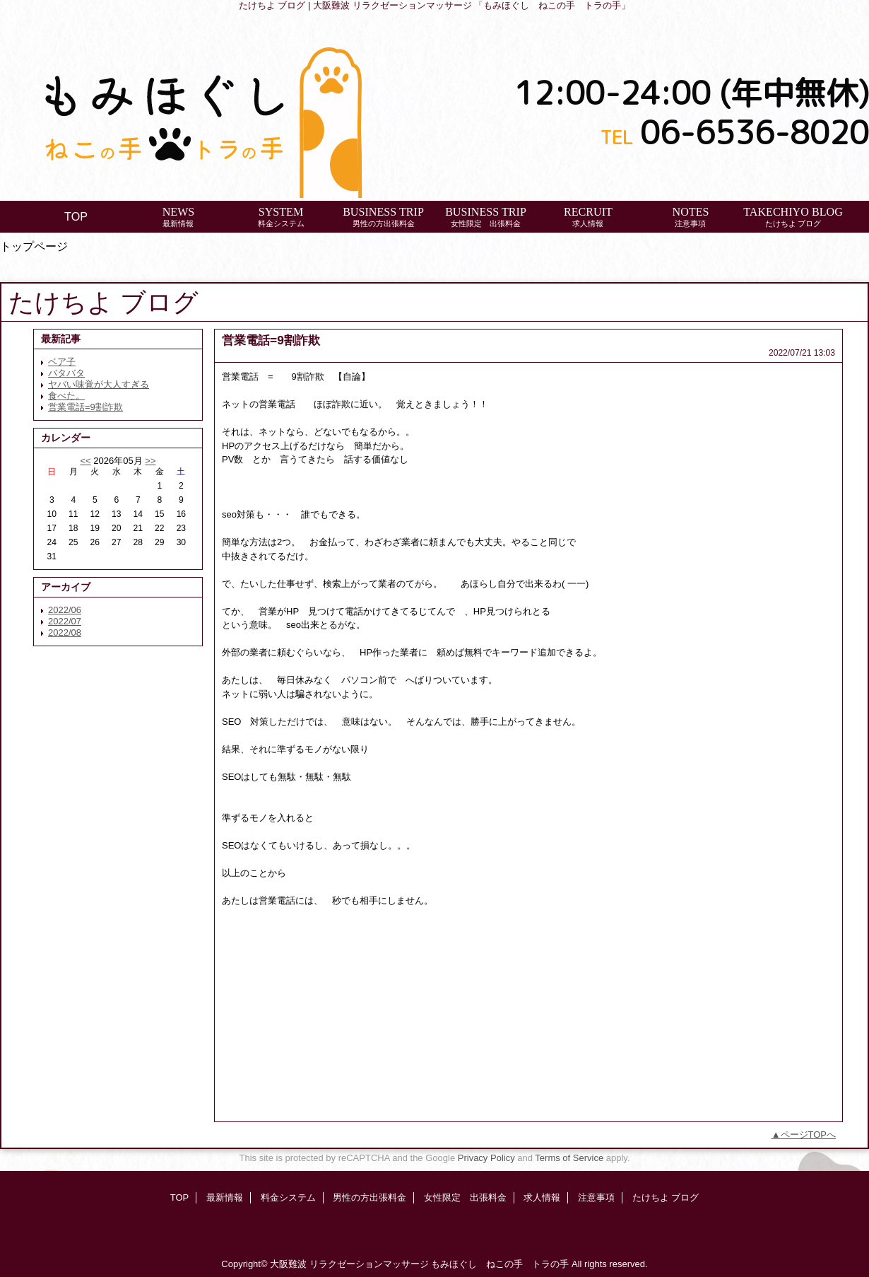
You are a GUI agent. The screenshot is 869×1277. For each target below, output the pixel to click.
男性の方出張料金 (369, 1197)
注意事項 (596, 1197)
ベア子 (62, 361)
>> (150, 460)
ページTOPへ (809, 1134)
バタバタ (66, 373)
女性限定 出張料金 (465, 1197)
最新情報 (224, 1197)
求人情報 (542, 1197)
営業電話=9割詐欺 (85, 407)
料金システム (288, 1197)
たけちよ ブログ (665, 1197)
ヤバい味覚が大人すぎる (98, 384)
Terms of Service (569, 1158)
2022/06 (64, 610)
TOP (76, 216)
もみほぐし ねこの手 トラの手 (500, 1264)
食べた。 (66, 395)
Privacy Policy (486, 1158)
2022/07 (64, 621)
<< (85, 460)
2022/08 (64, 632)
